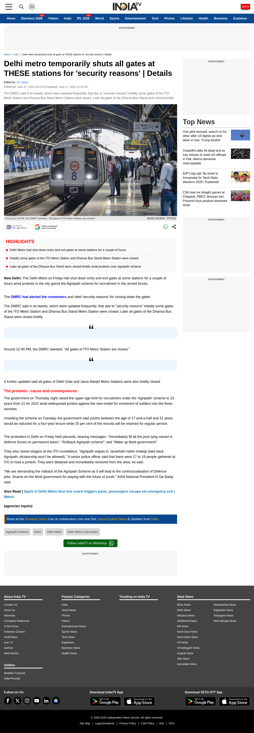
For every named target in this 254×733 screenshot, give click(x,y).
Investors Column (14, 631)
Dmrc (37, 531)
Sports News (69, 631)
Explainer (240, 18)
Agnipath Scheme (17, 531)
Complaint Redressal (16, 620)
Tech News (68, 637)
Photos (169, 18)
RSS (171, 723)
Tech (155, 18)
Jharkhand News (187, 620)
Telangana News (224, 615)
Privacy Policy (127, 723)
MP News (183, 626)
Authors (8, 647)
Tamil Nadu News (187, 637)
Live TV (8, 642)
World (99, 18)
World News (69, 610)
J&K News (183, 658)
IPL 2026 (83, 18)
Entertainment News (74, 626)
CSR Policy (148, 723)
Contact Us (10, 604)
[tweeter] (17, 700)
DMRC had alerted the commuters (39, 297)
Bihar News (184, 604)
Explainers (68, 642)
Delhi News (184, 610)
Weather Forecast (14, 673)
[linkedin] (46, 700)
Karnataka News (187, 664)
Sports (114, 18)
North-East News (187, 631)
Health (203, 18)
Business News (71, 647)
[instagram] (27, 700)
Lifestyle (187, 18)
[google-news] (56, 700)
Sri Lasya (22, 82)
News (7, 54)
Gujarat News (185, 653)
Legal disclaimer (104, 723)
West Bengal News (225, 620)
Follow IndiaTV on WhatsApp (90, 543)
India (67, 18)
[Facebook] (8, 700)
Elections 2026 (31, 18)
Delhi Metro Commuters (82, 531)
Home (11, 18)
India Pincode (12, 678)
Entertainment (135, 18)
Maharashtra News (225, 604)
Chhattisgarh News (188, 647)
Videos (53, 18)
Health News (69, 653)
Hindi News (11, 637)
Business (220, 18)
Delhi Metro (54, 531)
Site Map (85, 723)
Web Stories (11, 653)
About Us (9, 610)
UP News (182, 642)
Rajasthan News (223, 610)
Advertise (9, 615)
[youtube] (37, 700)
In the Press (11, 626)
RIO (161, 723)
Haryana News (186, 615)
